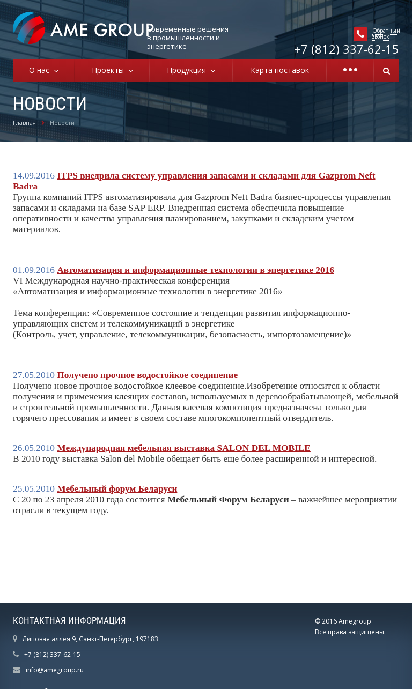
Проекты (110, 70)
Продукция (188, 70)
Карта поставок (280, 70)
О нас (41, 70)
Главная (24, 122)
